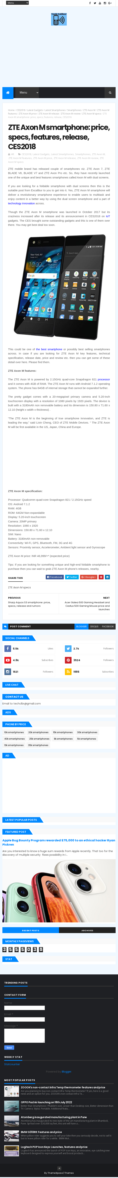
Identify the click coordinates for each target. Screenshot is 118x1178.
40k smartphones (14, 739)
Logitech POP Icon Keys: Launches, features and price (54, 1148)
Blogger (66, 1072)
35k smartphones (38, 745)
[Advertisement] (59, 459)
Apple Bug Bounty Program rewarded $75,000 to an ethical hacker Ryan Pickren (58, 843)
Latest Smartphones (55, 110)
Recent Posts (30, 931)
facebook (108, 627)
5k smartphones (86, 739)
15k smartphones (63, 733)
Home (11, 110)
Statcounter (12, 1065)
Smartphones (74, 110)
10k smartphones (14, 733)
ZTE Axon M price (28, 113)
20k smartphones (38, 733)
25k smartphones (39, 739)
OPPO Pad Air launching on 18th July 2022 (46, 1103)
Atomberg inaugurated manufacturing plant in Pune (54, 1118)
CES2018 (20, 110)
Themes (69, 1173)
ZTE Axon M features (20, 158)
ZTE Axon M (89, 110)
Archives (87, 931)
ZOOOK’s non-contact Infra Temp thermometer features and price (63, 1088)
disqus (94, 627)
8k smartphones (63, 739)
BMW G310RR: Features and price (41, 1133)
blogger (81, 627)
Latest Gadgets (35, 110)
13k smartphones (14, 745)
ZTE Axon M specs (91, 113)
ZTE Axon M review (70, 113)
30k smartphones (87, 733)
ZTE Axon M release (49, 113)
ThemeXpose (55, 1173)
